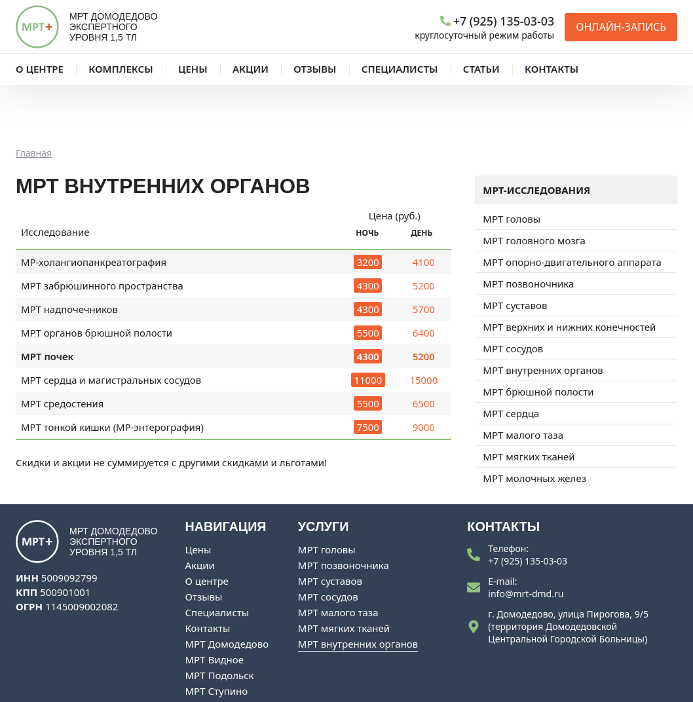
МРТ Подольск (219, 621)
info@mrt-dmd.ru (525, 540)
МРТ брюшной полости (538, 337)
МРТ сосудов (513, 294)
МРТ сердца (511, 359)
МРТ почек (47, 302)
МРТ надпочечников (69, 255)
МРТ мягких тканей (528, 402)
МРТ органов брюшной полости (96, 279)
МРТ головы (511, 165)
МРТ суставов (515, 251)
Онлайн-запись (621, 27)
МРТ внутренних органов (543, 316)
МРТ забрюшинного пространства (102, 231)
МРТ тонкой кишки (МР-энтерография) (112, 373)
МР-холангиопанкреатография (93, 208)
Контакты (208, 574)
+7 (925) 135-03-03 (527, 507)
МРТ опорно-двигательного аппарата (572, 208)
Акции (200, 511)
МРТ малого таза (523, 381)
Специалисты (217, 558)
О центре (207, 527)
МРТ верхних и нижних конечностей (569, 273)
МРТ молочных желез (534, 424)
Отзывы (204, 542)
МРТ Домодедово (227, 590)
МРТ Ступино (216, 637)
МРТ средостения (62, 349)
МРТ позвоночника (528, 229)
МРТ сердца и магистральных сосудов (111, 326)
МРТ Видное (214, 605)
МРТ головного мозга (534, 186)
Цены (198, 495)
